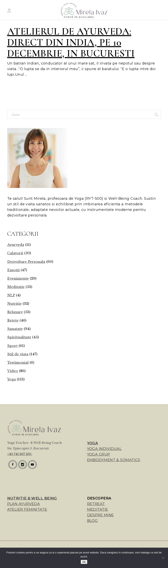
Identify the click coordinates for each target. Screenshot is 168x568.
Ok (84, 561)
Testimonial (18, 362)
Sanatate (15, 329)
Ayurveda (15, 245)
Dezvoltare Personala (26, 262)
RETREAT (96, 504)
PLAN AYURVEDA (23, 504)
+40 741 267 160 (19, 454)
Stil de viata (17, 354)
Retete (13, 320)
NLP (11, 295)
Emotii (13, 270)
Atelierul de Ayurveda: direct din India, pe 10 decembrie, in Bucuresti (71, 42)
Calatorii (15, 253)
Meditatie (16, 287)
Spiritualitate (19, 337)
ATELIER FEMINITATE (27, 509)
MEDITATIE (97, 509)
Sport (12, 346)
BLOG (92, 520)
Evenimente (18, 278)
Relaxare (15, 312)
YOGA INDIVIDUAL (104, 449)
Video (12, 371)
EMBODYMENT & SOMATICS (113, 460)
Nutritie (14, 304)
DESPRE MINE (100, 515)
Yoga (11, 379)
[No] (163, 558)
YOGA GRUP (98, 454)
